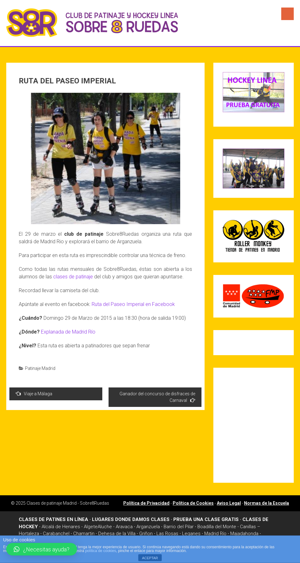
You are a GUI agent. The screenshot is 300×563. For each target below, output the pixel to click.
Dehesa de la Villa (116, 533)
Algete (91, 526)
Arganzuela (148, 526)
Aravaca (124, 526)
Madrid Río (215, 533)
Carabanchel (56, 533)
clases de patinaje (73, 277)
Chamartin (83, 533)
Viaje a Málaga (34, 393)
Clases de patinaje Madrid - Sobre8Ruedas (68, 503)
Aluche (105, 526)
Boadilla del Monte (216, 526)
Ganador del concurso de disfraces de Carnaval (157, 397)
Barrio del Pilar (179, 526)
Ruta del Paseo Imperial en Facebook (133, 304)
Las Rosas (167, 533)
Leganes (191, 533)
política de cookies (100, 551)
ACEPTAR (150, 558)
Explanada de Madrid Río (68, 332)
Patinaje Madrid (40, 368)
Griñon (146, 533)
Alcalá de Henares (61, 526)
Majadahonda (244, 533)
